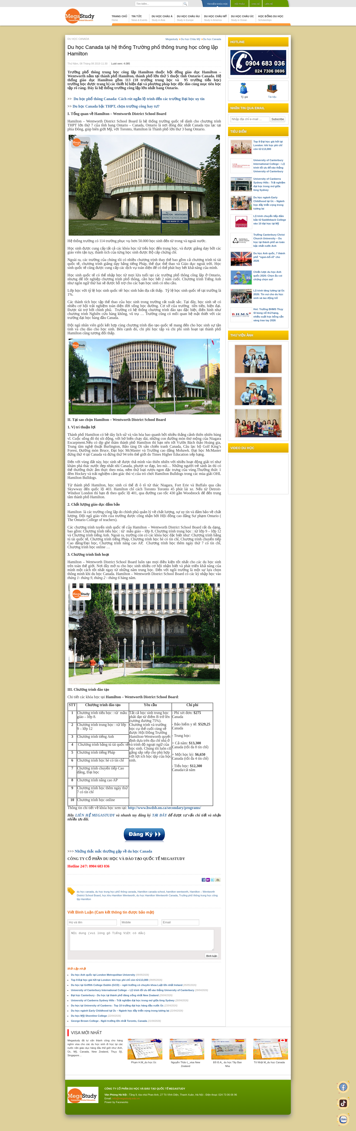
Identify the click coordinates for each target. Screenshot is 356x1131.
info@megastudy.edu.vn (126, 1098)
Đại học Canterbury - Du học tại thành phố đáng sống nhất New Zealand (121, 995)
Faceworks (122, 1102)
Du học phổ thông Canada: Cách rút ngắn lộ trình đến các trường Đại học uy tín (139, 99)
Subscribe (278, 119)
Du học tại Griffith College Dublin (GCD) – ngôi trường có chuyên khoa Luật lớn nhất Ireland (133, 985)
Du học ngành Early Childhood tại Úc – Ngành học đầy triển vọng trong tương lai (127, 1010)
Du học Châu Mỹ (215, 18)
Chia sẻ (256, 4)
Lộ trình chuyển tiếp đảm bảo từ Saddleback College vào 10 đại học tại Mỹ (269, 220)
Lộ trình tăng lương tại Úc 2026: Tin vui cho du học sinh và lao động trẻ (269, 294)
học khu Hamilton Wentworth (118, 895)
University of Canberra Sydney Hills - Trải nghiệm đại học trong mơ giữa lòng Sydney (129, 1000)
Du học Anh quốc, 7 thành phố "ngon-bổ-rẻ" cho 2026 (269, 257)
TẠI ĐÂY (159, 815)
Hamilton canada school (151, 891)
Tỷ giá (244, 90)
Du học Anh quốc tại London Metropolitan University (110, 974)
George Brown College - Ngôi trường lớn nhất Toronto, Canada (116, 1020)
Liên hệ (269, 4)
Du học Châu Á (162, 18)
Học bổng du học (270, 18)
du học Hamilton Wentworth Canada (157, 895)
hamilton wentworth (177, 891)
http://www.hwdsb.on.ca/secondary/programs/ (164, 808)
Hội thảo (239, 4)
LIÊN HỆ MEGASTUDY (94, 815)
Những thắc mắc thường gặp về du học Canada (113, 851)
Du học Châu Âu (188, 18)
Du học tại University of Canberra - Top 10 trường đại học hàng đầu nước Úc (124, 1005)
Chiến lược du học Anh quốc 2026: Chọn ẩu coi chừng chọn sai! (267, 276)
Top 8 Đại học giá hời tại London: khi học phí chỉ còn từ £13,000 (116, 980)
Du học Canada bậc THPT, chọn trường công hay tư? (116, 106)
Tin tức (139, 18)
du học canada (85, 891)
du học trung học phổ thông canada (115, 891)
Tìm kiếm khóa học (217, 4)
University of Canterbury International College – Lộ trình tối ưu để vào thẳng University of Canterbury (139, 990)
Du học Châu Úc (242, 18)
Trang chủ (119, 18)
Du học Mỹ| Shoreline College (96, 1015)
